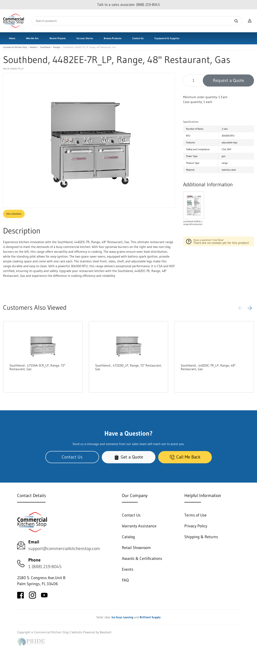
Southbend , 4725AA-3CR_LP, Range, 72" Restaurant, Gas (37, 367)
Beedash (105, 632)
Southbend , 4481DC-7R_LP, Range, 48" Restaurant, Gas (208, 367)
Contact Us (138, 38)
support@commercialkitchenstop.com (64, 548)
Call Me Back (185, 457)
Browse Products (112, 38)
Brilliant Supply (150, 617)
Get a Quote (128, 457)
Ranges (56, 47)
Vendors (33, 47)
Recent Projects (58, 38)
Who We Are (32, 38)
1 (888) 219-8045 (44, 566)
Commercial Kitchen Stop (15, 47)
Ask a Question (13, 213)
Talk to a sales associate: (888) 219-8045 (128, 4)
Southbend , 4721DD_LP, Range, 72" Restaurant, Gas (128, 367)
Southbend (45, 47)
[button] (249, 308)
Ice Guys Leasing (122, 617)
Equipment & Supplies (167, 38)
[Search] (137, 20)
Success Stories (84, 38)
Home (12, 38)
